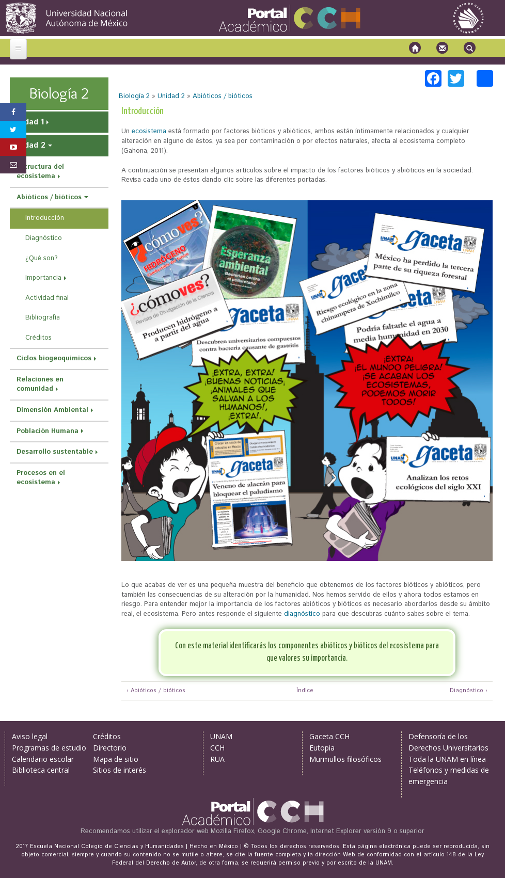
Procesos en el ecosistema (41, 478)
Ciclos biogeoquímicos (54, 358)
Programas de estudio (49, 748)
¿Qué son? (41, 258)
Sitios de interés (119, 770)
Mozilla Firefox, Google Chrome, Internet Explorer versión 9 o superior (317, 831)
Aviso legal (30, 736)
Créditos (38, 338)
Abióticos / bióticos (223, 96)
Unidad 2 (171, 96)
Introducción (44, 218)
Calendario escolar (43, 759)
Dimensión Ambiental (52, 410)
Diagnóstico (43, 238)
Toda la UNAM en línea (447, 759)
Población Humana (47, 431)
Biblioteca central (41, 770)
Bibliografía (42, 318)
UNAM (221, 736)
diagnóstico (302, 614)
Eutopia (322, 748)
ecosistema (149, 131)
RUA (217, 759)
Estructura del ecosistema (40, 172)
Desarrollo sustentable (55, 452)
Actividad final (47, 298)
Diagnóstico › (468, 691)
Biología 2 (134, 96)
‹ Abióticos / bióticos (156, 691)
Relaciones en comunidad (40, 384)
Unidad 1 (28, 122)
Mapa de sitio (115, 759)
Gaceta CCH (329, 736)
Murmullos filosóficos (345, 759)
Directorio (110, 748)
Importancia (43, 278)
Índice (303, 691)
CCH (217, 748)
